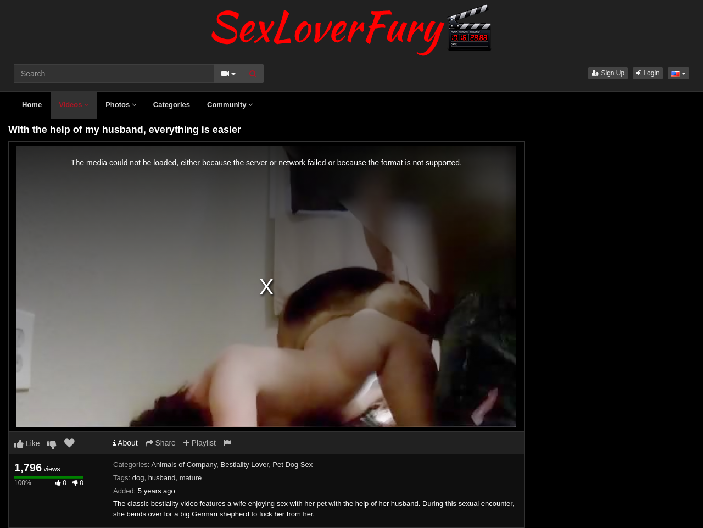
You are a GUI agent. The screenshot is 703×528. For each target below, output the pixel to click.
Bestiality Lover (245, 464)
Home (32, 105)
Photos (120, 105)
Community (230, 105)
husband (162, 478)
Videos (73, 105)
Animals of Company (183, 464)
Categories (171, 105)
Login (648, 73)
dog (138, 478)
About (125, 442)
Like (27, 443)
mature (191, 478)
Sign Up (608, 73)
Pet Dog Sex (292, 464)
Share (161, 442)
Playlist (199, 442)
